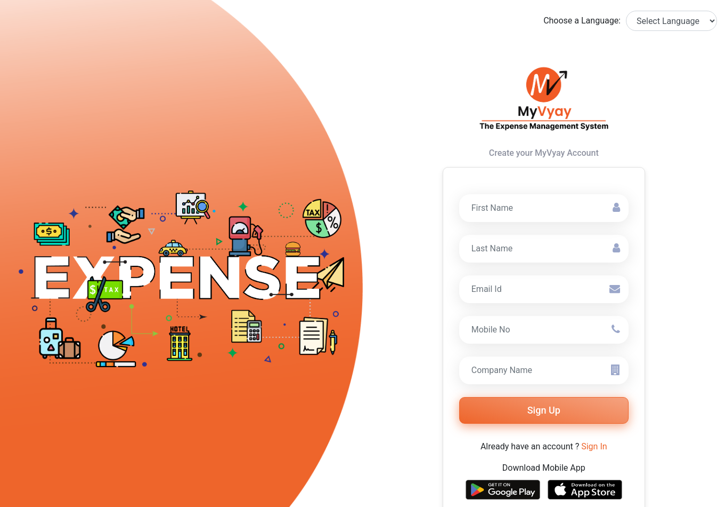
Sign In (594, 446)
